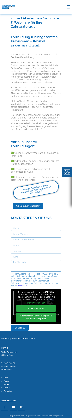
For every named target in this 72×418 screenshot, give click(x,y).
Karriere (6, 384)
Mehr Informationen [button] (36, 303)
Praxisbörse (8, 391)
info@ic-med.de (6, 369)
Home (6, 378)
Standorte (7, 388)
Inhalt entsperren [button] (36, 308)
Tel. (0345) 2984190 (8, 363)
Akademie (7, 381)
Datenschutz (23, 285)
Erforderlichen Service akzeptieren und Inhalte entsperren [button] (36, 317)
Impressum (60, 416)
